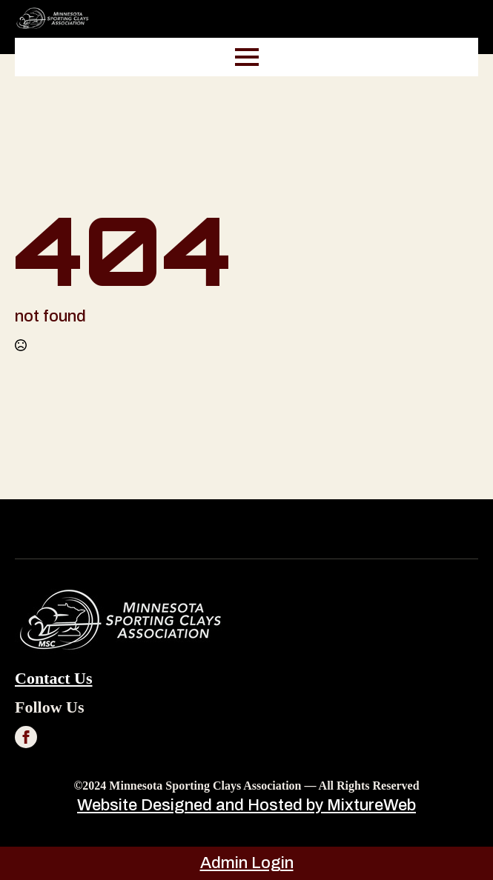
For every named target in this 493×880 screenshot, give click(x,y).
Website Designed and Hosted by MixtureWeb (246, 805)
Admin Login (247, 863)
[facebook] (26, 737)
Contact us (54, 678)
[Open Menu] (247, 57)
